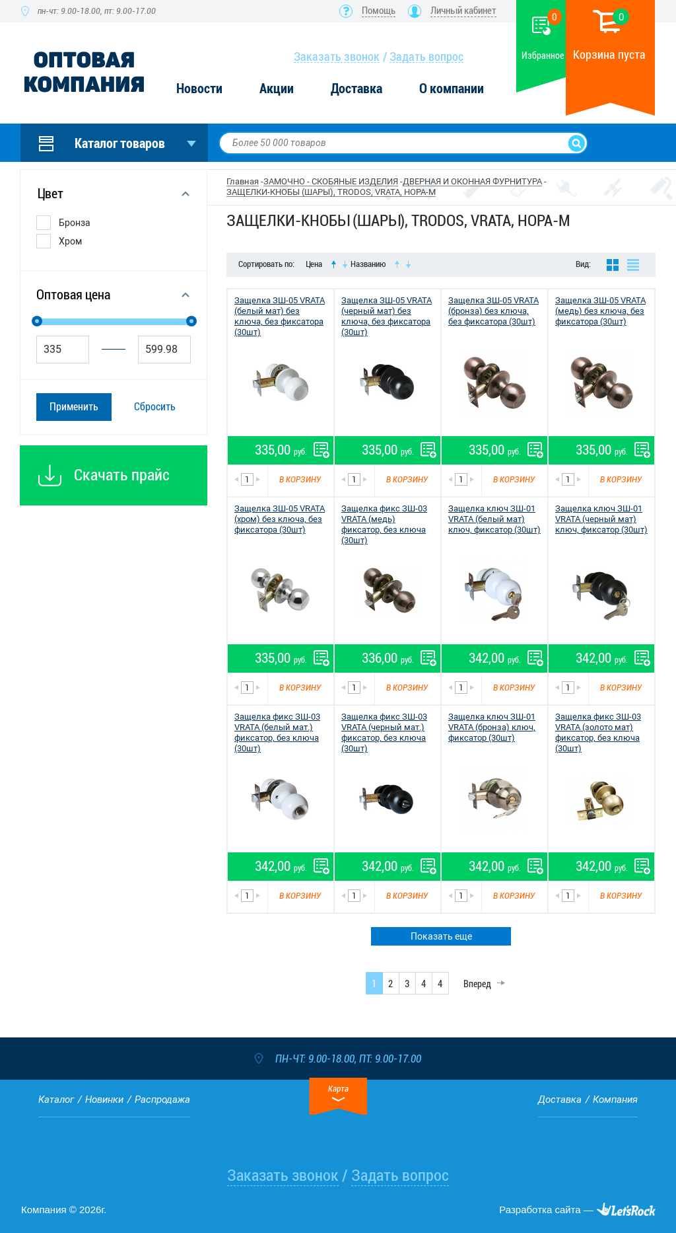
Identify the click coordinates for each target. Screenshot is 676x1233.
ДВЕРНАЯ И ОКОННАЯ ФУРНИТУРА (472, 181)
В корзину (300, 479)
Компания (615, 1099)
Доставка (356, 88)
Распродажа (162, 1099)
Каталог (56, 1099)
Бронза (74, 222)
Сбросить (155, 406)
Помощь (378, 11)
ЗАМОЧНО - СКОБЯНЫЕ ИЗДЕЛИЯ (330, 181)
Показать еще (441, 936)
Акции (276, 88)
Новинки (104, 1099)
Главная (242, 181)
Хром (70, 241)
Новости (199, 88)
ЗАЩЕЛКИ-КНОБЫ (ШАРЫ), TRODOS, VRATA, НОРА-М (331, 192)
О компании (451, 88)
